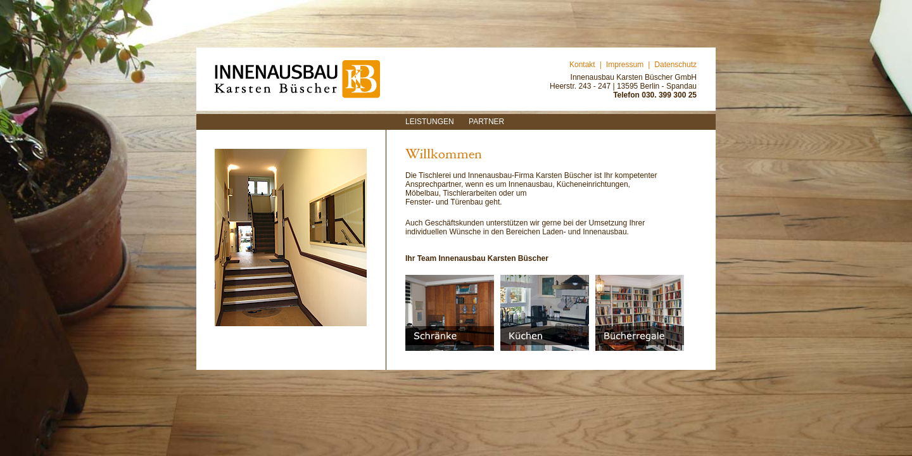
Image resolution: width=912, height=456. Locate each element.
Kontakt (582, 64)
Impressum (624, 64)
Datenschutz (675, 64)
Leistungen (429, 121)
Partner (486, 121)
